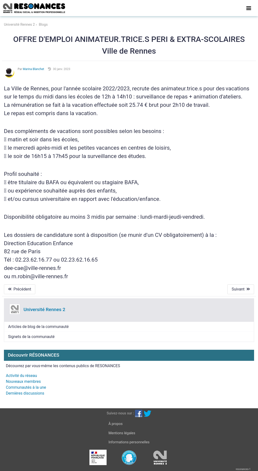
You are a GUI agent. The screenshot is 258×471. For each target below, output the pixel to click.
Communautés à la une (26, 387)
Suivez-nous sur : (120, 413)
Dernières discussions (25, 393)
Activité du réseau (21, 375)
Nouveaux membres (23, 381)
